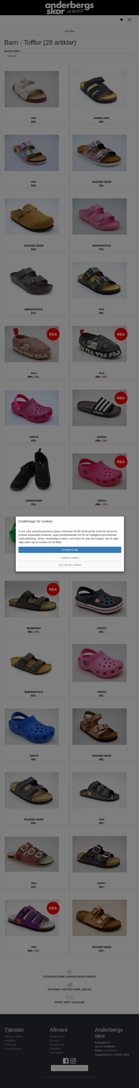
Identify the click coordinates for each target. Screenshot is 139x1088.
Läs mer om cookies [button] (69, 564)
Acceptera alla (70, 549)
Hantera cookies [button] (70, 557)
